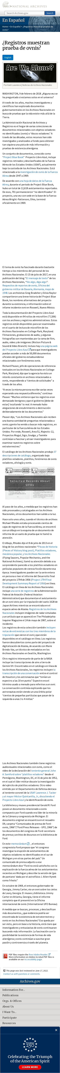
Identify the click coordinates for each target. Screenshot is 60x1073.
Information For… (13, 989)
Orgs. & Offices (12, 1001)
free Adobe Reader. (39, 954)
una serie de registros (22, 590)
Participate (9, 1017)
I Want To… (9, 1012)
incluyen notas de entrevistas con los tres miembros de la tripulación (29, 631)
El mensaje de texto (37, 278)
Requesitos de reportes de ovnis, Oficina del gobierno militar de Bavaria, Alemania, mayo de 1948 (28, 289)
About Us (8, 1006)
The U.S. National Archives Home (24, 5)
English (7, 57)
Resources (9, 1023)
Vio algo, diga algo (37, 281)
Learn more (30, 1067)
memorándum (19, 843)
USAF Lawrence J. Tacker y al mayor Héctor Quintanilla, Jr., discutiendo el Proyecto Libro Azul (29, 796)
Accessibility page (33, 959)
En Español (15, 26)
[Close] (56, 1030)
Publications (10, 995)
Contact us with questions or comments (21, 973)
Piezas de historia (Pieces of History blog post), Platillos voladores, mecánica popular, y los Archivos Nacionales (29, 550)
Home (5, 26)
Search (50, 13)
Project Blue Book (13, 157)
